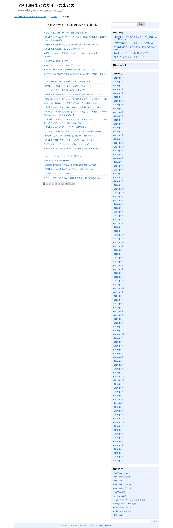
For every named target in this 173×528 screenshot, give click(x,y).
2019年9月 (118, 384)
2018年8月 (118, 434)
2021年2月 (118, 319)
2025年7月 (118, 116)
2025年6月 (118, 120)
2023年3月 (118, 223)
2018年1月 (118, 461)
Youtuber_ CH (120, 481)
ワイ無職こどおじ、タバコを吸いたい (59, 173)
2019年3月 (118, 407)
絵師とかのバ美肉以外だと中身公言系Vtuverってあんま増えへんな (70, 103)
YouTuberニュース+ (122, 484)
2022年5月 (118, 262)
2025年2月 (118, 135)
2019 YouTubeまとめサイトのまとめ (84, 525)
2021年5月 (118, 307)
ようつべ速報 (120, 496)
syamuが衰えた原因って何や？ (56, 61)
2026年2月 (118, 89)
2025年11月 (119, 101)
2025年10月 (119, 105)
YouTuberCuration (122, 477)
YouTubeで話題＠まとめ (124, 488)
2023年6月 (118, 212)
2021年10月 (119, 288)
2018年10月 (119, 426)
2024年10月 (119, 150)
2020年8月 (118, 342)
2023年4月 (118, 219)
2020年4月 (118, 357)
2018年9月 (118, 430)
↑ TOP (155, 522)
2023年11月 (119, 193)
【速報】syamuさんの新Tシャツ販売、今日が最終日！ (66, 127)
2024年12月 (119, 143)
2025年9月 (118, 108)
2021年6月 (118, 304)
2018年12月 (119, 418)
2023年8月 (118, 204)
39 (66, 183)
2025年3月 (118, 131)
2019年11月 (119, 376)
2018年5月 (118, 445)
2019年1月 (118, 415)
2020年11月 (119, 330)
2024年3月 (118, 177)
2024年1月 (118, 185)
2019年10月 (119, 380)
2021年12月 (119, 281)
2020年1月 (118, 369)
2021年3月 (118, 315)
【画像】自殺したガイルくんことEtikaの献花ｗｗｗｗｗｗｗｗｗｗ (71, 45)
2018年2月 (118, 457)
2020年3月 (118, 361)
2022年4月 (118, 265)
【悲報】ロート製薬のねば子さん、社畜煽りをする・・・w (68, 86)
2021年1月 (118, 323)
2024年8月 (118, 158)
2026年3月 (118, 85)
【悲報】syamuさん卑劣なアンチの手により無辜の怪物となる (69, 169)
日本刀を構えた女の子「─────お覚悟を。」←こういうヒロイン (70, 144)
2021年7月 (118, 300)
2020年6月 (118, 349)
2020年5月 (118, 353)
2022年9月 (118, 246)
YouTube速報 (120, 492)
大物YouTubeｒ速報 (122, 511)
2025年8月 (118, 112)
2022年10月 (119, 242)
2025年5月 (118, 124)
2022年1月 (118, 277)
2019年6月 (118, 395)
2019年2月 (118, 411)
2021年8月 (118, 296)
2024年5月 (118, 170)
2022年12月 (119, 235)
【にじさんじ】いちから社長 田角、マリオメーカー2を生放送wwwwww (72, 131)
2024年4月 (118, 173)
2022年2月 (118, 273)
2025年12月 (119, 97)
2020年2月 (118, 365)
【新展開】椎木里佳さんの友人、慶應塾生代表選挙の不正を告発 (70, 165)
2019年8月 (118, 388)
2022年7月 (118, 254)
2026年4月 (118, 82)
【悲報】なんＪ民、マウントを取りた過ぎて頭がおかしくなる (69, 140)
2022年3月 (118, 269)
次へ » (71, 183)
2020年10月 (119, 334)
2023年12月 (119, 189)
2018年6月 (118, 441)
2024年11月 (119, 147)
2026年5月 (118, 78)
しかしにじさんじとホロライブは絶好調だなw (62, 156)
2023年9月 (118, 200)
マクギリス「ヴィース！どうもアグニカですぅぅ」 (64, 65)
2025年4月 (118, 128)
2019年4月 (118, 403)
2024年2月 (118, 181)
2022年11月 (119, 239)
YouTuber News (121, 473)
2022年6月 (118, 258)
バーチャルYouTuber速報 (125, 504)
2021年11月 (119, 284)
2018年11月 (119, 422)
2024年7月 (118, 162)
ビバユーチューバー (123, 507)
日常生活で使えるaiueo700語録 (56, 160)
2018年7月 (118, 438)
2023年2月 (118, 227)
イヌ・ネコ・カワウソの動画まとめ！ (130, 500)
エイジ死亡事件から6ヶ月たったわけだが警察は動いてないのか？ (70, 69)
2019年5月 (118, 399)
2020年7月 (118, 346)
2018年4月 (118, 449)
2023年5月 (118, 216)
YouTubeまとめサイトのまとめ (46, 5)
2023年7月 (118, 208)
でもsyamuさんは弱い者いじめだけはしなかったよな (65, 33)
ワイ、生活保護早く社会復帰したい (129, 57)
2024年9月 (118, 154)
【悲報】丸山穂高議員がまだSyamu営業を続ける (63, 49)
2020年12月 (119, 327)
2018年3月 (118, 453)
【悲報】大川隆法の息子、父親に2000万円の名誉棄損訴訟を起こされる (73, 107)
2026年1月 (118, 93)
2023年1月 (118, 231)
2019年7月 (118, 392)
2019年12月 (119, 372)
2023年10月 (119, 196)
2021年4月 (118, 311)
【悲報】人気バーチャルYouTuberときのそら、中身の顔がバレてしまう (73, 94)
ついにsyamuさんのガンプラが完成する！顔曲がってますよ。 (69, 81)
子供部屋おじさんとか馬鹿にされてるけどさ (133, 43)
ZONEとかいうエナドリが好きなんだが (131, 53)
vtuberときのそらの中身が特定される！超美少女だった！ (67, 90)
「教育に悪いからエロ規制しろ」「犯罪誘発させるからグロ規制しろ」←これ (75, 99)
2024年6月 (118, 166)
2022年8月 (118, 250)
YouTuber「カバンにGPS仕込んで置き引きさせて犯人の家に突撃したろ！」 (75, 178)
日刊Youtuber (120, 515)
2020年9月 (118, 338)
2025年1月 (118, 139)
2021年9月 (118, 292)
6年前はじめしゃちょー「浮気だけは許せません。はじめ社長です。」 (72, 136)
